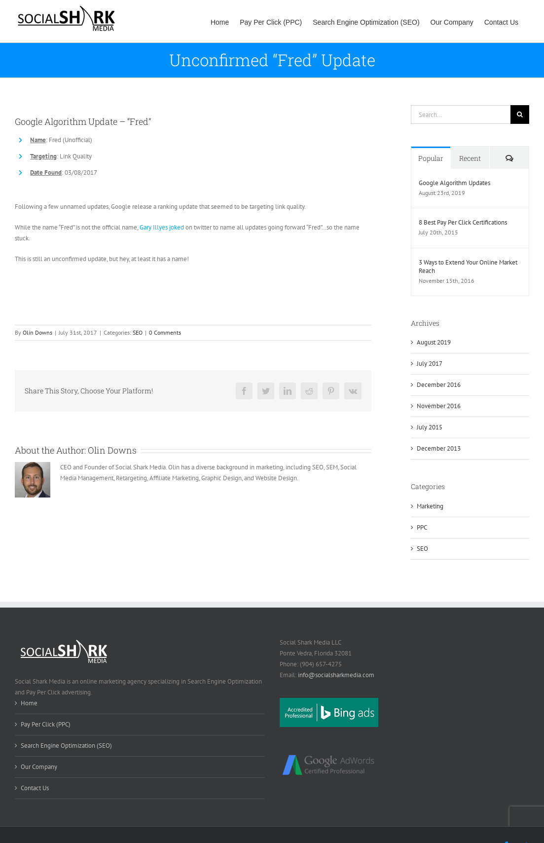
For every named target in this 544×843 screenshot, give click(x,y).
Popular (430, 158)
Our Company (39, 767)
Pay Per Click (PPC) (46, 724)
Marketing (430, 506)
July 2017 (429, 363)
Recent (470, 158)
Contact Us (35, 788)
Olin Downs (37, 332)
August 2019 (434, 342)
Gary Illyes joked (162, 227)
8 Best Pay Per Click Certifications (463, 222)
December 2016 (439, 385)
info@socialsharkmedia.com (336, 675)
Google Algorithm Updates (454, 183)
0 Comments (165, 332)
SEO (138, 332)
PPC (422, 527)
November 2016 (439, 406)
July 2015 (429, 427)
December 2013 (439, 448)
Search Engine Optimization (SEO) (66, 745)
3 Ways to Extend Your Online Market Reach (468, 266)
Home (29, 703)
